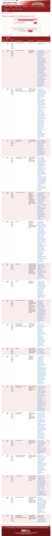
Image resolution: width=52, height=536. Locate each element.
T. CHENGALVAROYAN (41, 103)
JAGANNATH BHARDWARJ (39, 400)
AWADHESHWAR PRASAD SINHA (41, 80)
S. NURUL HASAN (40, 50)
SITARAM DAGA (40, 165)
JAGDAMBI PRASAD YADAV (40, 160)
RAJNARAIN (39, 92)
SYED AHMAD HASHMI (40, 467)
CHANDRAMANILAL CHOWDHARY (40, 461)
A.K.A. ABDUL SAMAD (41, 482)
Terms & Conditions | (11, 527)
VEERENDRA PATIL (40, 492)
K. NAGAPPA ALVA (41, 405)
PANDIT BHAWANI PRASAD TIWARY (40, 228)
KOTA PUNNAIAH (40, 266)
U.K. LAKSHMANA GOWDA (41, 432)
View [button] (12, 6)
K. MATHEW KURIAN (41, 182)
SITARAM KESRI (40, 261)
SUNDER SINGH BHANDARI (41, 101)
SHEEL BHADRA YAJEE (41, 62)
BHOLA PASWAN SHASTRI (40, 222)
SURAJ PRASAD (40, 285)
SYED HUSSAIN (40, 127)
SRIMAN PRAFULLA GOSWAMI (40, 510)
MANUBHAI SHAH (40, 515)
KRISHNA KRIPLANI (40, 500)
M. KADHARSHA (40, 491)
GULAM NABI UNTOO (41, 183)
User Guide (18, 6)
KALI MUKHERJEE (42, 417)
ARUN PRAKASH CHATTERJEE (41, 74)
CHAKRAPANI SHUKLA (41, 378)
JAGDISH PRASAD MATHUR (41, 484)
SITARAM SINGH (40, 155)
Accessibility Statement (43, 527)
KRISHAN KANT (40, 380)
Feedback (7, 9)
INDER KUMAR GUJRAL (41, 166)
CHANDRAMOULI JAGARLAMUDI (40, 337)
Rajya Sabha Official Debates (7, 13)
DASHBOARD (25, 6)
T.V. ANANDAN (40, 188)
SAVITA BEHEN (42, 521)
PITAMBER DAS (43, 173)
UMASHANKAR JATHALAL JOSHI (41, 209)
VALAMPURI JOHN (40, 419)
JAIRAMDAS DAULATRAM (39, 256)
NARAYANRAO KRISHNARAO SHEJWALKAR (39, 132)
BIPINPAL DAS (39, 163)
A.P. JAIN (39, 76)
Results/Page (22, 30)
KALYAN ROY (39, 392)
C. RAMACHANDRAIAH (41, 180)
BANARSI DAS (42, 232)
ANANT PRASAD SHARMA (41, 134)
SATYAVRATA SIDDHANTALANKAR (41, 148)
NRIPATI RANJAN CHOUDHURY (41, 161)
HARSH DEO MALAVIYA (41, 287)
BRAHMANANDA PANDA (41, 233)
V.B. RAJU (39, 94)
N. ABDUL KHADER (41, 242)
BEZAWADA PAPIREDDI (41, 258)
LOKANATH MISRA (40, 44)
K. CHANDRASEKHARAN (41, 104)
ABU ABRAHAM (40, 272)
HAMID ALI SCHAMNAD (41, 68)
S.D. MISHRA (39, 316)
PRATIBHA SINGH (40, 237)
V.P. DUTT (42, 520)
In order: (30, 28)
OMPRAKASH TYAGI (40, 382)
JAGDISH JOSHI (43, 428)
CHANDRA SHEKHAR (40, 82)
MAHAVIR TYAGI (40, 124)
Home (6, 6)
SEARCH (6, 11)
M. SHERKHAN (39, 57)
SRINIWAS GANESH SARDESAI (41, 108)
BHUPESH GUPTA (40, 51)
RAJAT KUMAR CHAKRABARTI (41, 178)
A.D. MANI (39, 149)
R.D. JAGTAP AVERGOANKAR (40, 472)
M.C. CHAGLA (39, 77)
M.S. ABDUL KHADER (41, 388)
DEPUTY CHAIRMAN (40, 52)
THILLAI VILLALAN (40, 56)
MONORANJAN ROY (40, 480)
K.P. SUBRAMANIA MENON (41, 164)
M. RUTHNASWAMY (40, 176)
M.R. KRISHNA (39, 314)
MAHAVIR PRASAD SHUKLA (41, 241)
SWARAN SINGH (40, 61)
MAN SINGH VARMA (40, 162)
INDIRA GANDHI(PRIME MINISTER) (40, 128)
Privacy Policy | (19, 527)
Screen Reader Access (6, 0)
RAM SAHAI (44, 68)
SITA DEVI (42, 284)
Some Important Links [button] (17, 9)
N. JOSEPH (42, 306)
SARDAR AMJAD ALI (40, 376)
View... (48, 42)
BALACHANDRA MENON (41, 179)
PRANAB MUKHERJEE (40, 150)
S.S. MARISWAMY (41, 73)
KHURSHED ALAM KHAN (41, 403)
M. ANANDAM (39, 356)
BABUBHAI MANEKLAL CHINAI (41, 257)
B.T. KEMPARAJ (41, 269)
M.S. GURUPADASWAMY (40, 120)
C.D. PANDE (44, 225)
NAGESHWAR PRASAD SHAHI (41, 198)
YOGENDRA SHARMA (41, 379)
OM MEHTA (39, 86)
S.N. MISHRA (39, 111)
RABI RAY (39, 449)
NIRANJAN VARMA (40, 60)
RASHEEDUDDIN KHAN (41, 42)
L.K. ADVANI (39, 192)
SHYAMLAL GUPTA (40, 440)
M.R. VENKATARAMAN (40, 291)
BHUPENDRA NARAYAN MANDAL (41, 312)
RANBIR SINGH (42, 214)
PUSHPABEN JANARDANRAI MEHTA (41, 110)
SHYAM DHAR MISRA (41, 69)
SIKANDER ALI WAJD (41, 504)
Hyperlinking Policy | (34, 527)
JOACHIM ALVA (40, 254)
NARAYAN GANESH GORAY (40, 54)
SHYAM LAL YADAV (40, 102)
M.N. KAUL (39, 100)
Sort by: (16, 28)
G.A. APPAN (43, 171)
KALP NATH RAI (40, 457)
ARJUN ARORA (43, 91)
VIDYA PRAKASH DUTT (41, 177)
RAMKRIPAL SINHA (40, 479)
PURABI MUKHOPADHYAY (40, 72)
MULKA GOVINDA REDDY (41, 63)
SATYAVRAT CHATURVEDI (39, 106)
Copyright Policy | (25, 527)
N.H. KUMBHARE (39, 190)
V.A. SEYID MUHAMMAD (41, 350)
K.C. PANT (39, 311)
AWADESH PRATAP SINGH (40, 96)
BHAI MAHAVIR (40, 158)
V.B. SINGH (44, 167)
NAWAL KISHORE (40, 140)
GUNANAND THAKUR (41, 245)
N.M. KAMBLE (39, 466)
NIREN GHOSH (40, 123)
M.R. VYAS (39, 435)
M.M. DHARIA (43, 76)
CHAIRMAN (39, 88)
